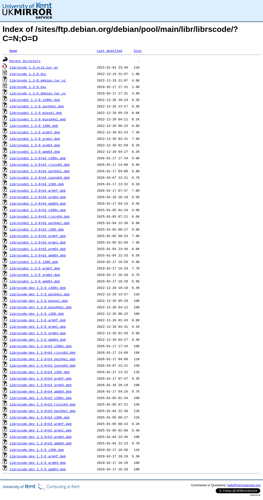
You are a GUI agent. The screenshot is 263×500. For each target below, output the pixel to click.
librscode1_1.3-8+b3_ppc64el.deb (39, 223)
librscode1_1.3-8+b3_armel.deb (37, 242)
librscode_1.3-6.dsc (27, 86)
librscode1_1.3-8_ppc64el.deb (36, 106)
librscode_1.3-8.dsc (27, 74)
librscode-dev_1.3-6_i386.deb (36, 449)
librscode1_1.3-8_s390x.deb (34, 99)
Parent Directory (25, 61)
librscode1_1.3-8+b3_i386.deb (36, 229)
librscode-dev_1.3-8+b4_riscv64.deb (42, 352)
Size (137, 50)
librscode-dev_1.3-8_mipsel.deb (38, 300)
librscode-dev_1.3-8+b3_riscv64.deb (42, 404)
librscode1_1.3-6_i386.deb (33, 261)
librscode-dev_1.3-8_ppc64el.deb (39, 294)
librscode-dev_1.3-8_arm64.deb (37, 333)
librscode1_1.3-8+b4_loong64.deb (39, 177)
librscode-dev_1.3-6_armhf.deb (37, 456)
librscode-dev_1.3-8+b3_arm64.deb (40, 436)
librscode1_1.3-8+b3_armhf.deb (37, 236)
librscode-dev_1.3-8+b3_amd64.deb (40, 443)
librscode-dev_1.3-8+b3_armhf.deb (40, 423)
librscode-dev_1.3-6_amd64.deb (37, 469)
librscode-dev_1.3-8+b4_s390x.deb (40, 346)
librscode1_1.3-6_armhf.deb (34, 268)
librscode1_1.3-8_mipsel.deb (35, 112)
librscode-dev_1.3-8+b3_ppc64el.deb (42, 411)
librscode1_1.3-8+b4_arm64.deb (37, 197)
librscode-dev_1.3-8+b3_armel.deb (40, 430)
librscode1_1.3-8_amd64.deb (34, 151)
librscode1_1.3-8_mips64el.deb (37, 119)
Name (13, 50)
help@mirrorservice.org (244, 485)
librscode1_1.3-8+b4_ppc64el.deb (39, 171)
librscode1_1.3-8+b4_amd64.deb (37, 203)
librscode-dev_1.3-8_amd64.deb (37, 339)
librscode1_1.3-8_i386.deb (33, 125)
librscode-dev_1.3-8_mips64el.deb (40, 307)
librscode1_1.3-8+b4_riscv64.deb (39, 164)
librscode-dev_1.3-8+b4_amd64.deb (40, 391)
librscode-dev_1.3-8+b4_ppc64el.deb (42, 359)
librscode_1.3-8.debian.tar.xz (37, 80)
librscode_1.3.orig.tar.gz (33, 67)
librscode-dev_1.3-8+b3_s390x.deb (40, 398)
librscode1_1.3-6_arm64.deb (34, 274)
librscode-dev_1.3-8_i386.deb (36, 313)
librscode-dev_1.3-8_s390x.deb (37, 287)
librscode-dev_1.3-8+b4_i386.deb (39, 372)
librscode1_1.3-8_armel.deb (34, 138)
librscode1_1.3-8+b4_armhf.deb (37, 190)
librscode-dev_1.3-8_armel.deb (37, 326)
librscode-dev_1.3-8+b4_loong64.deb (42, 365)
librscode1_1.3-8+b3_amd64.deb (37, 255)
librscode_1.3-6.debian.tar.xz (37, 93)
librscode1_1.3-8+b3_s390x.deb (37, 210)
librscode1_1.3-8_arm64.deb (34, 145)
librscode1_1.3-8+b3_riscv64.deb (39, 216)
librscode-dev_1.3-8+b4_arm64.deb (40, 385)
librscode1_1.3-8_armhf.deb (34, 132)
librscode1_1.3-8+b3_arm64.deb (37, 249)
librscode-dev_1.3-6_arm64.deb (37, 462)
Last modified (109, 50)
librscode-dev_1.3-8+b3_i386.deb (39, 417)
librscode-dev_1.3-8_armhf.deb (37, 320)
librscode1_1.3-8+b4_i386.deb (36, 184)
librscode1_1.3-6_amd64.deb (34, 281)
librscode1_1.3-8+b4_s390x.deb (37, 158)
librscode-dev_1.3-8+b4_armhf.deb (40, 378)
